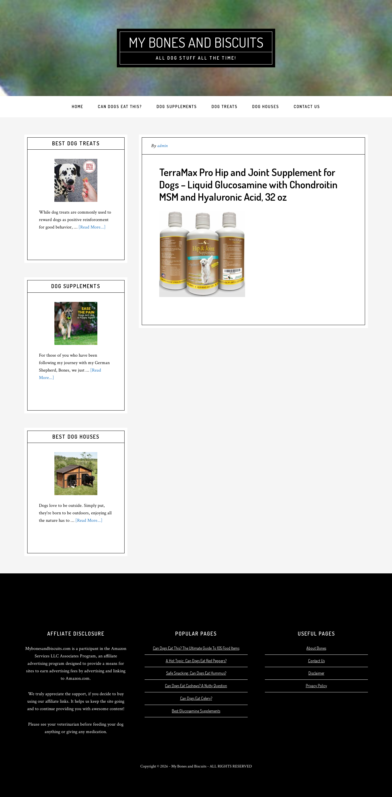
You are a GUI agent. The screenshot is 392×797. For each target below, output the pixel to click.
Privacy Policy (316, 685)
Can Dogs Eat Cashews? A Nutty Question (196, 685)
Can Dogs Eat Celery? (196, 698)
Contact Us (316, 660)
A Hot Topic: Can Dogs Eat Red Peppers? (196, 660)
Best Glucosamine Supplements (196, 710)
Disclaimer (316, 673)
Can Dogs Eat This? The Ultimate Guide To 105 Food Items (196, 648)
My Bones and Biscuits (196, 42)
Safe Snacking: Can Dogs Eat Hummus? (196, 673)
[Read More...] (92, 227)
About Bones (316, 648)
